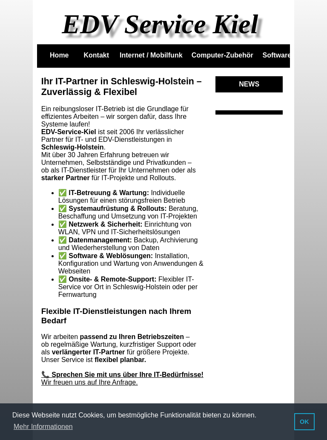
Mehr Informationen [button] (43, 426)
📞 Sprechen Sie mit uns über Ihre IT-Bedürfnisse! (122, 374)
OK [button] (304, 421)
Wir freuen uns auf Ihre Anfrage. (89, 382)
